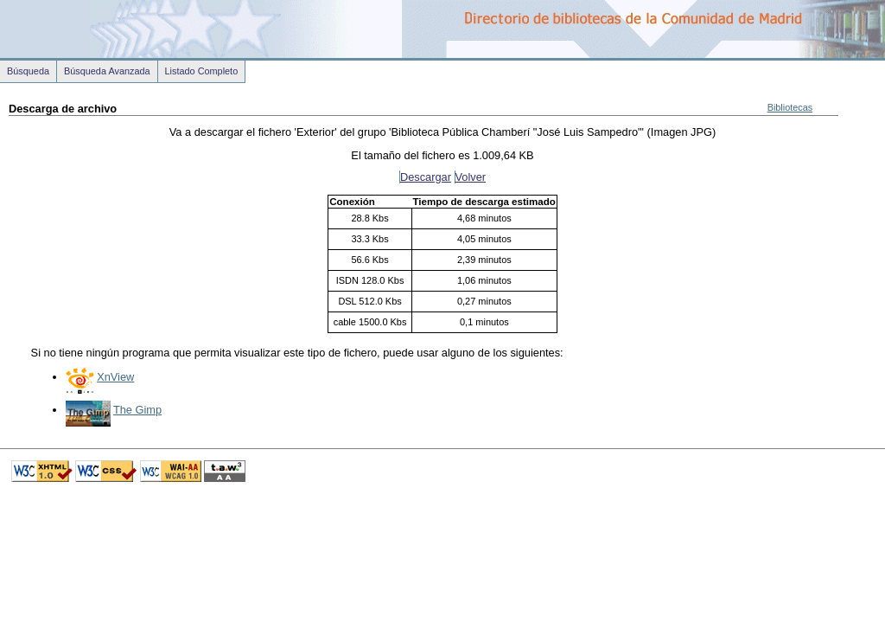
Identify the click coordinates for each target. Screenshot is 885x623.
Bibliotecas (790, 107)
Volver (471, 176)
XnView (115, 376)
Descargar (425, 176)
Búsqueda (28, 71)
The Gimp (137, 409)
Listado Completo (202, 71)
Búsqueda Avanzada (107, 71)
